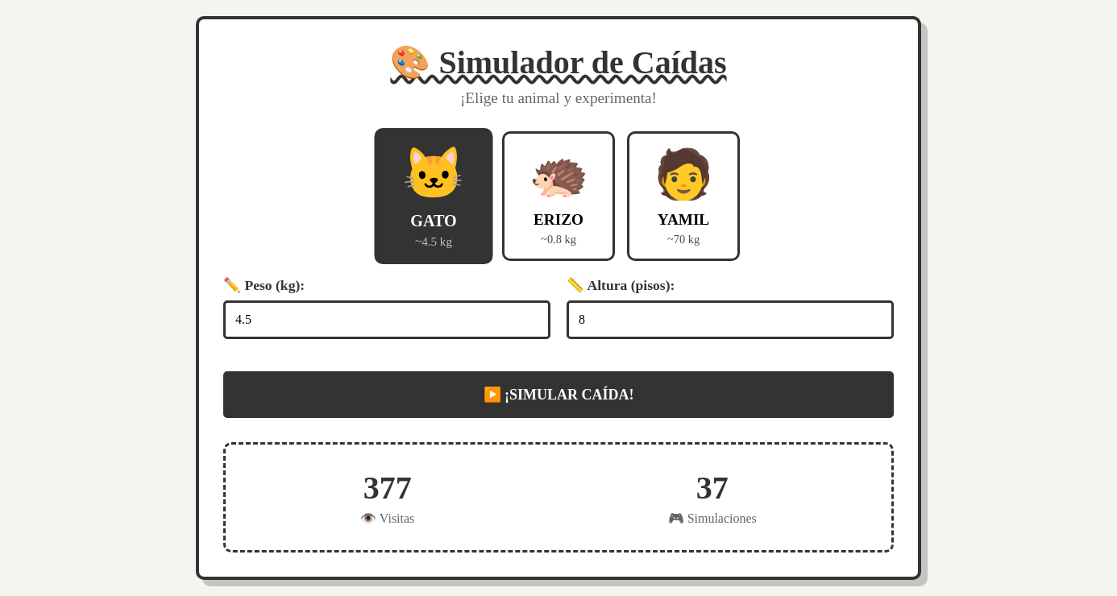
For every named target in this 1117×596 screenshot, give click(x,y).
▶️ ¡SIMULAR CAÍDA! (559, 395)
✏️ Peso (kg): (264, 285)
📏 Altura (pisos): (621, 285)
